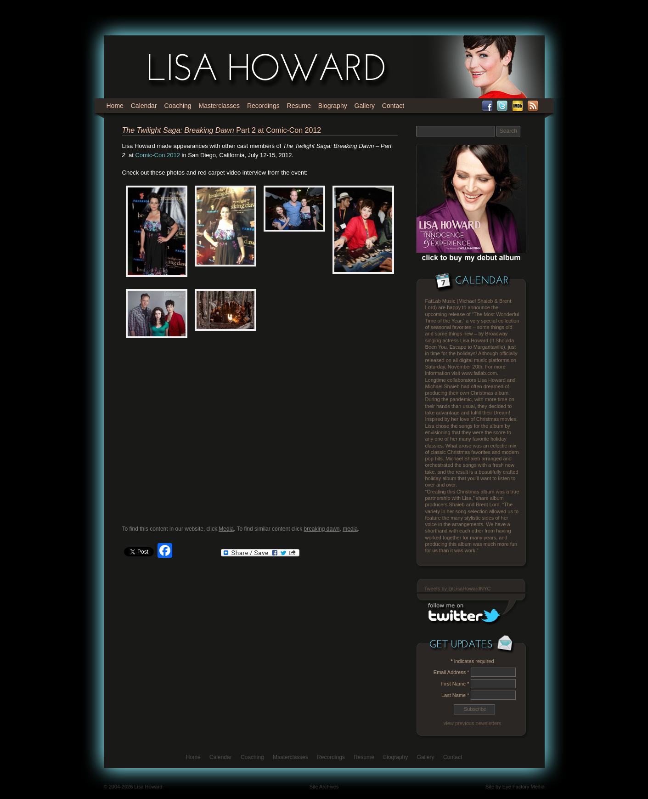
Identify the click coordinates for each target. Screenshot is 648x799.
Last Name (455, 695)
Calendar (144, 105)
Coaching (177, 105)
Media (226, 529)
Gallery (365, 105)
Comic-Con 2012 (157, 155)
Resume (299, 105)
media (350, 529)
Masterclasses (219, 105)
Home (115, 105)
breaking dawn (321, 529)
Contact (393, 105)
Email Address (451, 672)
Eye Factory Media (523, 786)
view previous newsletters (472, 723)
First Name (455, 683)
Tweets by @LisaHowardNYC (457, 588)
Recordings (263, 105)
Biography (332, 105)
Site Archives (324, 786)
